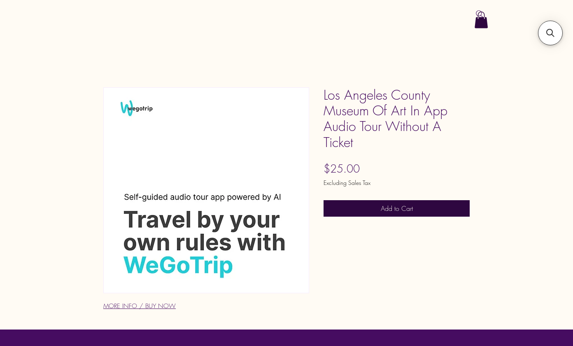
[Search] (479, 14)
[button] (550, 33)
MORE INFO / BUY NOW (139, 306)
